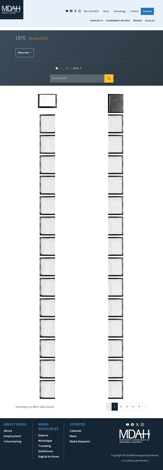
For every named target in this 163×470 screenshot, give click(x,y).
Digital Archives (48, 456)
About (8, 431)
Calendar (76, 431)
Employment (12, 436)
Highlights (96, 20)
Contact (134, 11)
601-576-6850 (91, 11)
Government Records (118, 20)
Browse (137, 20)
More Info (24, 52)
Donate (147, 11)
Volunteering (12, 441)
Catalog (150, 20)
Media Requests (80, 441)
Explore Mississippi (45, 437)
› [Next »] (144, 406)
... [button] (65, 68)
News (106, 11)
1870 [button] (77, 68)
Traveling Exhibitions (45, 448)
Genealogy (120, 11)
